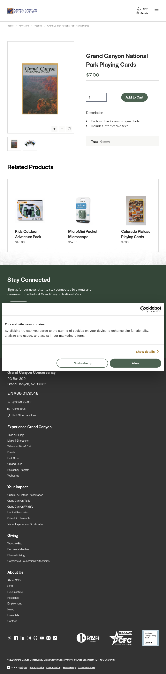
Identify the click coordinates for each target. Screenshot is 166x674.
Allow (135, 363)
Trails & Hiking (15, 435)
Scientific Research (18, 518)
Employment (14, 603)
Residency (13, 598)
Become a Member (18, 549)
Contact (12, 621)
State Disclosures (86, 667)
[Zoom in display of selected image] (54, 129)
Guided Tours (14, 464)
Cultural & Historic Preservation (25, 495)
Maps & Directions (18, 440)
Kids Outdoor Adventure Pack (28, 234)
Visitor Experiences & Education (25, 524)
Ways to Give (14, 543)
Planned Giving (16, 555)
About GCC (14, 580)
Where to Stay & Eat (19, 446)
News (10, 609)
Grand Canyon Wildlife (20, 506)
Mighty (23, 667)
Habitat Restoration (18, 512)
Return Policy (69, 667)
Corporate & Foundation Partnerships (28, 561)
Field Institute (15, 592)
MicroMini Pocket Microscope (82, 234)
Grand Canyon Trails (18, 500)
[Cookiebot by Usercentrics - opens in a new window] (143, 309)
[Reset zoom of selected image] (69, 129)
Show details (145, 351)
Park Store (13, 458)
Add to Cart (134, 97)
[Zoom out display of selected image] (62, 129)
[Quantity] (96, 97)
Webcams (13, 475)
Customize (82, 363)
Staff (10, 586)
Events (11, 452)
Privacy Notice (37, 667)
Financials (13, 615)
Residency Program (18, 470)
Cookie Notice (53, 667)
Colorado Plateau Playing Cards (135, 234)
